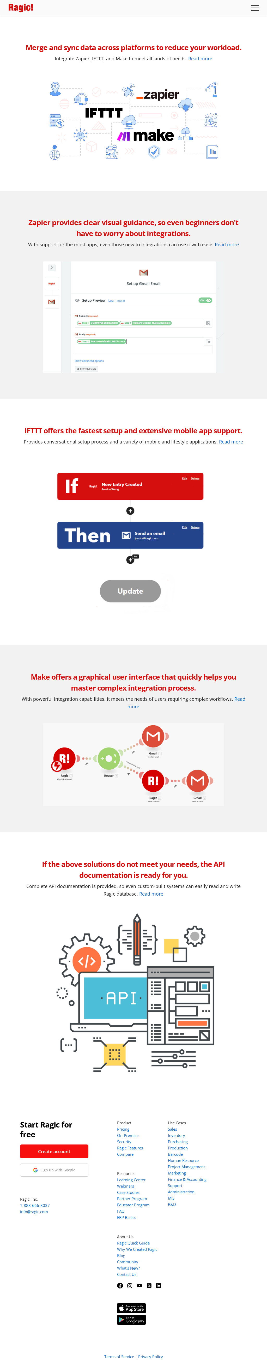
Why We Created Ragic (137, 1249)
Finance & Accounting (187, 1179)
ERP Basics (126, 1217)
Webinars (125, 1186)
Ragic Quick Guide (133, 1243)
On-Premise (127, 1135)
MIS (171, 1198)
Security (124, 1141)
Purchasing (178, 1141)
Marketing (177, 1173)
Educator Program (133, 1204)
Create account (54, 1151)
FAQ (121, 1211)
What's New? (128, 1268)
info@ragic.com (34, 1211)
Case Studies (128, 1192)
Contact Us (126, 1274)
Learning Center (131, 1179)
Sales (172, 1129)
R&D (172, 1204)
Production (178, 1147)
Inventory (176, 1135)
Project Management (186, 1166)
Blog (121, 1255)
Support (175, 1185)
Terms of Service (119, 1350)
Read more (200, 58)
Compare (125, 1154)
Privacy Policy (150, 1350)
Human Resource (183, 1160)
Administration (181, 1191)
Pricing (123, 1129)
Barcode (175, 1154)
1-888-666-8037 (35, 1205)
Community (127, 1261)
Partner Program (132, 1198)
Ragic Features (130, 1147)
